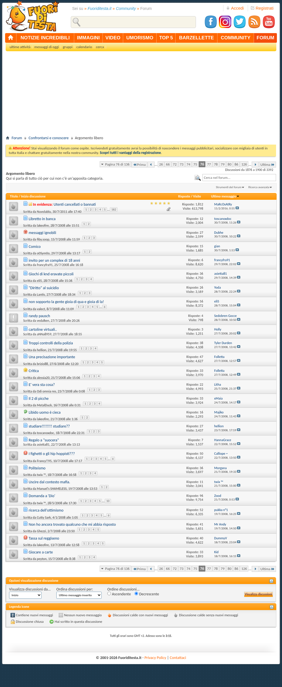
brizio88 (42, 364)
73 (181, 164)
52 (201, 510)
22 (201, 385)
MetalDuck (44, 405)
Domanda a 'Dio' (42, 495)
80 (229, 164)
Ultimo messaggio (225, 196)
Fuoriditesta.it (100, 8)
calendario (84, 47)
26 (161, 164)
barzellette (196, 37)
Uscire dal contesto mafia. (49, 482)
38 (201, 343)
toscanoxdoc (45, 433)
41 (201, 524)
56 (201, 301)
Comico (34, 246)
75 (195, 164)
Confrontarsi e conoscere (49, 138)
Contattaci (178, 657)
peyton (41, 559)
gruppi (67, 47)
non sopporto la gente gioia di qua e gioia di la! (66, 301)
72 (175, 164)
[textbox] (239, 177)
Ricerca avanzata (258, 187)
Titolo (14, 196)
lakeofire (43, 225)
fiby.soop (43, 239)
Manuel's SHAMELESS (52, 489)
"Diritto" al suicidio (44, 287)
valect (41, 309)
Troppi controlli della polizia (51, 343)
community (236, 37)
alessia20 (43, 378)
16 (201, 412)
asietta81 (43, 444)
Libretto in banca (42, 218)
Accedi (235, 8)
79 (223, 164)
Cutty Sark (44, 517)
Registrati (262, 8)
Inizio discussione (33, 196)
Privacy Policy (155, 657)
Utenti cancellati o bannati (75, 204)
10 (107, 501)
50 (201, 454)
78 (216, 164)
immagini (88, 37)
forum (265, 37)
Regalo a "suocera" (44, 440)
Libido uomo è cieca (45, 412)
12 (201, 219)
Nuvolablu (44, 212)
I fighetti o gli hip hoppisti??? (52, 453)
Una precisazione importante (52, 357)
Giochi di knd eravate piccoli (51, 274)
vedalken (43, 321)
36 (201, 274)
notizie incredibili (45, 37)
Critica (34, 370)
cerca (100, 47)
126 (244, 164)
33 (201, 371)
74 (188, 164)
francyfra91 (45, 265)
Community (126, 8)
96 (201, 496)
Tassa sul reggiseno (44, 538)
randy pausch (39, 316)
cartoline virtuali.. (43, 329)
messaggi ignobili (42, 232)
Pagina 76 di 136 (117, 164)
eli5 (39, 281)
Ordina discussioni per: (74, 589)
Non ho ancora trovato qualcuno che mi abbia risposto (72, 524)
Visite (197, 196)
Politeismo (37, 468)
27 (201, 233)
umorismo (139, 37)
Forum (17, 138)
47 (201, 357)
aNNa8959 (44, 334)
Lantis (41, 295)
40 (201, 538)
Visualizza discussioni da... (30, 589)
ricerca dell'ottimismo (46, 510)
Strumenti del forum (229, 187)
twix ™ (41, 475)
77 (209, 164)
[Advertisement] (141, 95)
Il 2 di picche (39, 398)
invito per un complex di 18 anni (54, 260)
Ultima (267, 164)
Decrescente (146, 594)
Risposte (184, 196)
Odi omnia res (46, 391)
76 (202, 164)
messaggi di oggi (46, 47)
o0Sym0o (43, 253)
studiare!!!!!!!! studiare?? (49, 426)
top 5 (166, 37)
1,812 (199, 204)
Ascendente (119, 594)
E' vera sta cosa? (42, 384)
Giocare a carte (41, 552)
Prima (139, 164)
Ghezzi (41, 531)
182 (113, 209)
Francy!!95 (44, 461)
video (112, 37)
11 (201, 482)
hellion (41, 350)
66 (168, 164)
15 (201, 246)
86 (236, 164)
